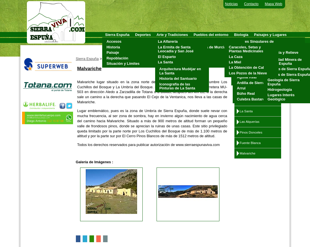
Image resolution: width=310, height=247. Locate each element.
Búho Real (246, 93)
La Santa (165, 62)
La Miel (235, 62)
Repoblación (117, 58)
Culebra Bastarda (252, 99)
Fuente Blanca (250, 143)
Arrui (241, 88)
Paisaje (112, 52)
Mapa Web (273, 4)
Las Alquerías (250, 121)
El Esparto (167, 57)
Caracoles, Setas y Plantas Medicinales (246, 49)
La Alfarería (168, 41)
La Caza (235, 57)
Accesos (113, 41)
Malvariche (248, 153)
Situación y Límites (123, 63)
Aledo (200, 41)
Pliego (200, 58)
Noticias (231, 4)
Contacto (251, 4)
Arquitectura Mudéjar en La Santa (180, 71)
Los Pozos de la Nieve (248, 73)
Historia (113, 47)
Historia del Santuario (178, 78)
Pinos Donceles (251, 132)
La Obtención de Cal (246, 67)
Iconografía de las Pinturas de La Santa (177, 86)
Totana (201, 63)
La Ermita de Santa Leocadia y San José (176, 49)
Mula (199, 52)
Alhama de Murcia (210, 47)
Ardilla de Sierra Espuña (258, 83)
